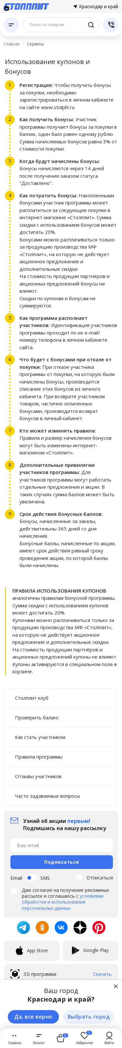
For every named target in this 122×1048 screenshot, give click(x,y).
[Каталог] (11, 24)
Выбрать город (89, 1016)
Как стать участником (40, 737)
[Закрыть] (116, 986)
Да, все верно (33, 1016)
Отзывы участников (38, 776)
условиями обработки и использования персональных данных (62, 902)
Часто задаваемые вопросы (47, 796)
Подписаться (61, 862)
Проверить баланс (37, 717)
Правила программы (38, 756)
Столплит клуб (31, 698)
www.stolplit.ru (58, 107)
